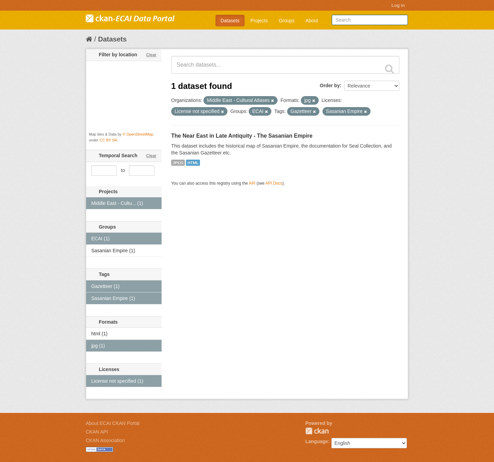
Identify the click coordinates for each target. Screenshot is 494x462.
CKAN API (97, 432)
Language (316, 441)
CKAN (317, 431)
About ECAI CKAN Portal (112, 423)
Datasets (230, 20)
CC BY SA (108, 140)
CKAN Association (105, 440)
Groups (286, 20)
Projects (259, 20)
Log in (398, 5)
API (252, 183)
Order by (330, 85)
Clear (151, 55)
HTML (193, 162)
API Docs (274, 183)
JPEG (178, 162)
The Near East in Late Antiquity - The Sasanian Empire (242, 136)
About (311, 20)
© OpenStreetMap (137, 134)
